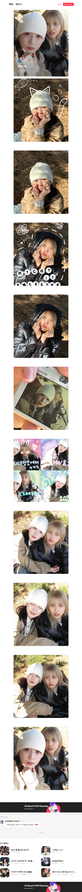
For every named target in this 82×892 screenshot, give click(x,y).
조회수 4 (58, 852)
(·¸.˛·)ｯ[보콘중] (15, 863)
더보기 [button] (41, 832)
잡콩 (53, 852)
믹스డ (13, 852)
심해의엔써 (55, 863)
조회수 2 (18, 852)
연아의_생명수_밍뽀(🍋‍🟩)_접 (19, 874)
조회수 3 (62, 863)
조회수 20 (23, 863)
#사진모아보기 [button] (23, 71)
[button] (59, 4)
